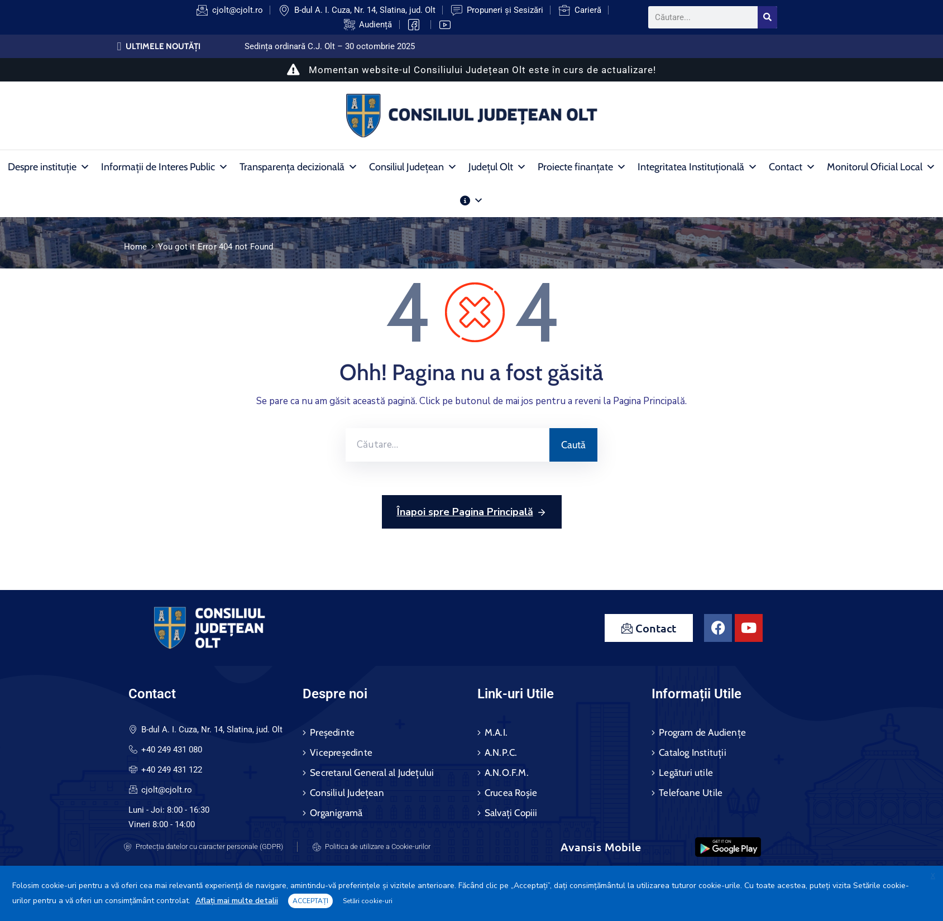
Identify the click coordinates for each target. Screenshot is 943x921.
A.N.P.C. (501, 752)
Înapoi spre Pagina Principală (472, 512)
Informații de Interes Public (164, 167)
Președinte (332, 732)
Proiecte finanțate (582, 167)
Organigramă (336, 812)
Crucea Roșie (511, 792)
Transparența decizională (299, 167)
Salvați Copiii (511, 812)
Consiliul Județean (413, 167)
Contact (792, 167)
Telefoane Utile (690, 792)
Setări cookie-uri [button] (367, 900)
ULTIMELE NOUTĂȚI (163, 46)
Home (135, 247)
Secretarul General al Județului (372, 772)
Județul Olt (497, 167)
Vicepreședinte (341, 752)
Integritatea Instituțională (698, 167)
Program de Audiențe (702, 732)
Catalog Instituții (692, 752)
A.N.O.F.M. (507, 772)
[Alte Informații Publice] (471, 200)
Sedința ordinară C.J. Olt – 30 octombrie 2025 (330, 46)
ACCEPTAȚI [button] (310, 900)
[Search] (767, 17)
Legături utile (686, 772)
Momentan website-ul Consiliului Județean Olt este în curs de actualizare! (471, 69)
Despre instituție (49, 167)
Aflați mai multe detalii (236, 900)
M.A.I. (496, 732)
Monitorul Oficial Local (881, 167)
